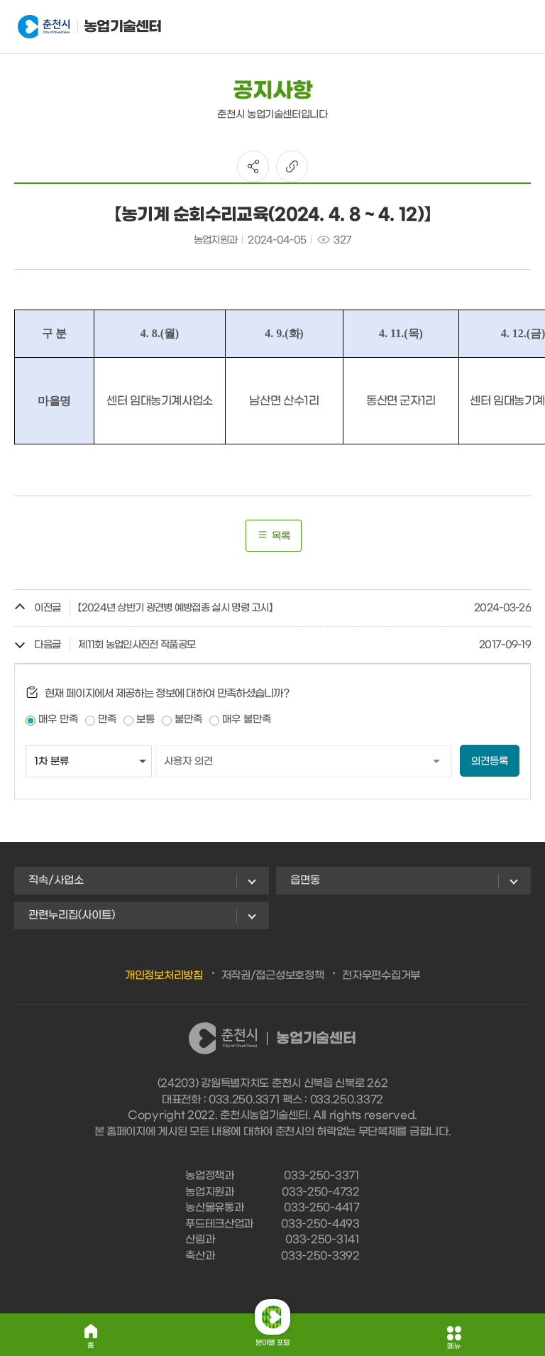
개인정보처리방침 (164, 975)
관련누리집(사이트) (71, 915)
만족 (107, 719)
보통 (145, 719)
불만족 (188, 719)
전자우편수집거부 (381, 975)
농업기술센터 (88, 27)
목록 (273, 535)
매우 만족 (58, 719)
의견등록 (489, 761)
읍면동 (305, 880)
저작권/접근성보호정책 (272, 975)
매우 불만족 (246, 719)
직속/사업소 (56, 880)
